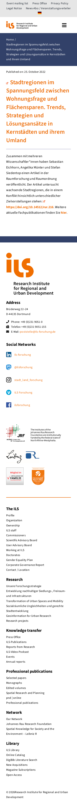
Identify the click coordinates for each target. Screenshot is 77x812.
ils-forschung (22, 355)
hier (64, 212)
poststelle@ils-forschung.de (37, 332)
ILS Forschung (23, 393)
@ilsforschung (23, 367)
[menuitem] (39, 13)
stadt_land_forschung (28, 380)
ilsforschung (22, 405)
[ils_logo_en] (21, 23)
